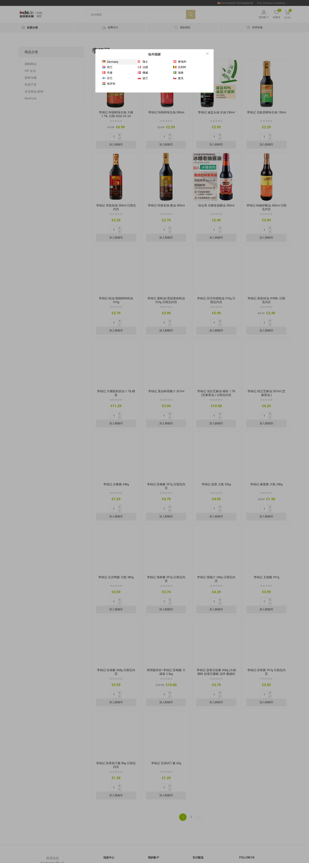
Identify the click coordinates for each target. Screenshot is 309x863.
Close (207, 53)
